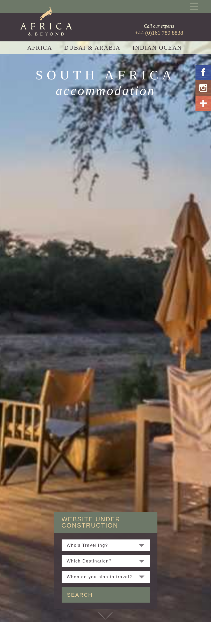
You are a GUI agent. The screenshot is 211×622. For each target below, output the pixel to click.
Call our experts (159, 30)
